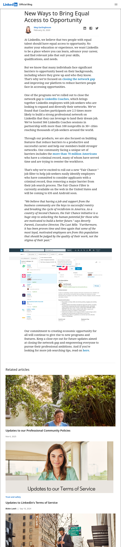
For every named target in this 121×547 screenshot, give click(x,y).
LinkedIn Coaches (57, 99)
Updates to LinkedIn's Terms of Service (32, 502)
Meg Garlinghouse (42, 27)
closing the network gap (78, 79)
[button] (85, 28)
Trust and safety (13, 497)
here (86, 350)
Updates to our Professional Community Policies (38, 430)
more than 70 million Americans (75, 154)
